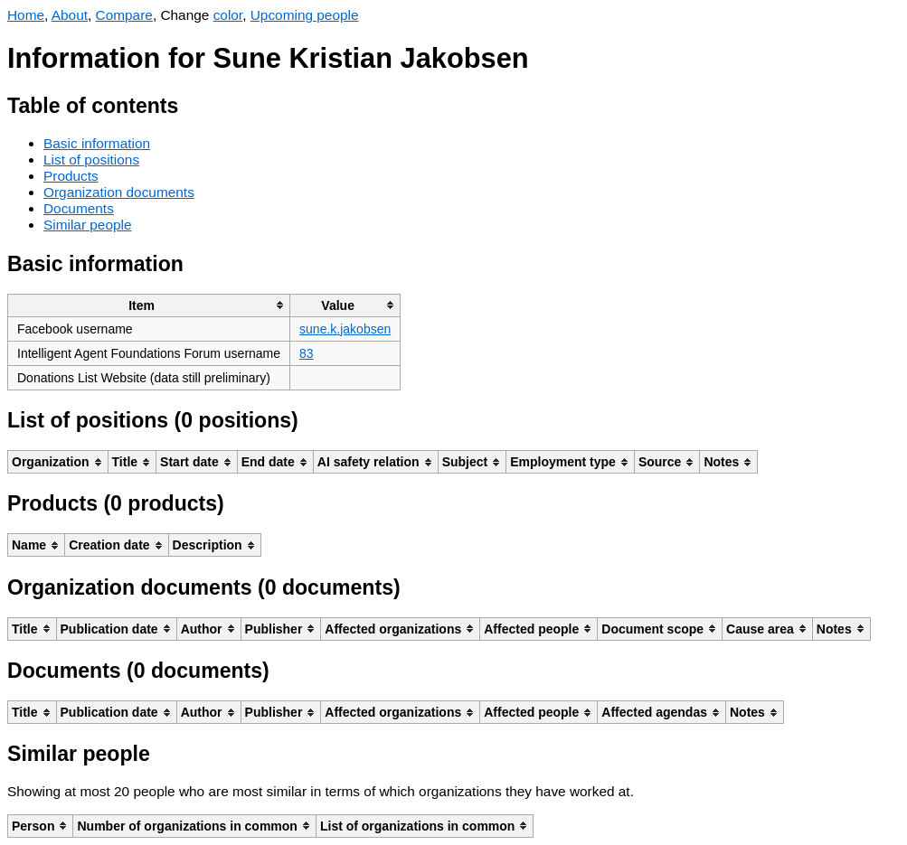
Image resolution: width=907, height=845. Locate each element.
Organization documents (118, 192)
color (228, 15)
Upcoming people (304, 15)
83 (306, 353)
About (70, 15)
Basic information (96, 143)
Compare (124, 15)
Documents (78, 208)
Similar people (87, 224)
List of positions (91, 159)
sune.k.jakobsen (345, 329)
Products (71, 175)
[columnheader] (149, 305)
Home (25, 15)
